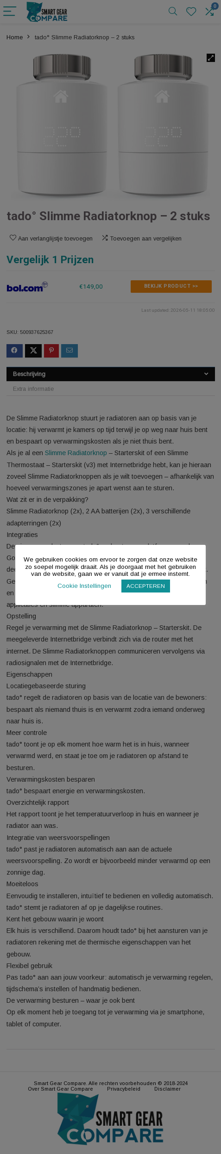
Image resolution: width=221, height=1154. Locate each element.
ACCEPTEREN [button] (145, 586)
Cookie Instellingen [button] (84, 585)
